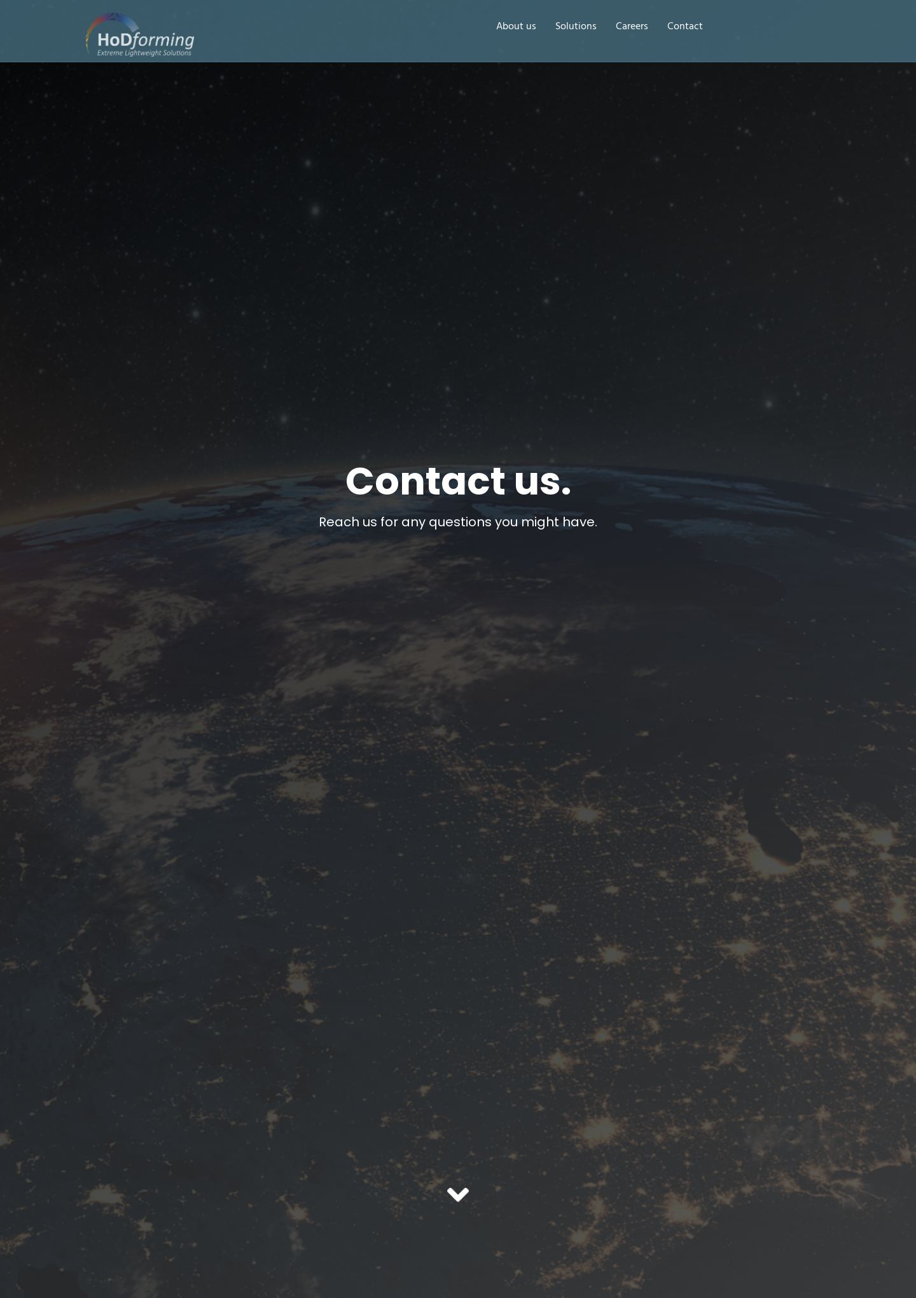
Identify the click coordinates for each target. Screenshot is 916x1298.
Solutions (576, 27)
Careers (632, 27)
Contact (685, 27)
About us (516, 27)
